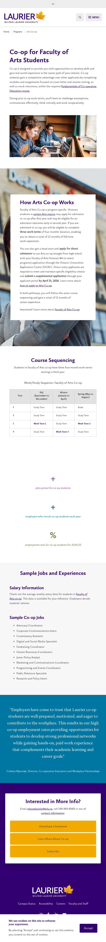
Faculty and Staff (78, 903)
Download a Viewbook (53, 826)
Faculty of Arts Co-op (67, 309)
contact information (52, 813)
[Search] (79, 17)
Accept (88, 928)
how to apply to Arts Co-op (36, 285)
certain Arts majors (44, 214)
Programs (18, 31)
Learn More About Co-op (53, 839)
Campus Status (26, 903)
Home (6, 31)
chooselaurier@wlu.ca (39, 808)
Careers (60, 903)
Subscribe (53, 851)
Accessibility (46, 903)
